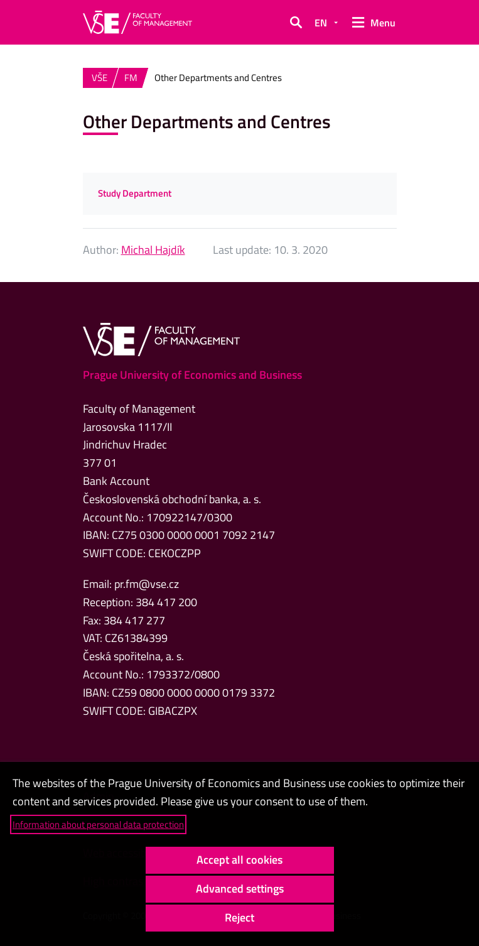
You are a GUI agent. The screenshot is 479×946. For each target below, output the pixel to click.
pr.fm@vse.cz (146, 583)
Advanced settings (240, 888)
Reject (239, 917)
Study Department (134, 193)
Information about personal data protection (98, 824)
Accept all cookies (239, 859)
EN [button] (321, 22)
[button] (296, 22)
